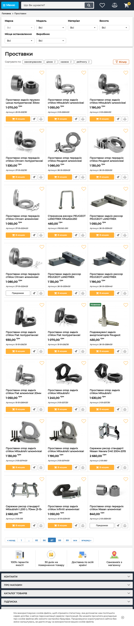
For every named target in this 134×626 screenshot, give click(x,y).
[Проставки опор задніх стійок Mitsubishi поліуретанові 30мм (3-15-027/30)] (109, 374)
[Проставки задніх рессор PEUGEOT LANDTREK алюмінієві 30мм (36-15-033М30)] (67, 258)
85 (36, 540)
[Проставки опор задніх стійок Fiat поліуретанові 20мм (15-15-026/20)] (25, 316)
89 (67, 540)
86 (44, 540)
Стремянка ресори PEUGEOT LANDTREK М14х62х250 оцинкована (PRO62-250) (66, 219)
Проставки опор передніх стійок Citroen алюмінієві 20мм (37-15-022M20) (23, 219)
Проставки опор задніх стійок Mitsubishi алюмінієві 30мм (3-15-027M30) (66, 451)
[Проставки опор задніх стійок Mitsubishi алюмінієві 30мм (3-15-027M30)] (67, 432)
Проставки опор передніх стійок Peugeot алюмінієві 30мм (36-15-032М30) (107, 160)
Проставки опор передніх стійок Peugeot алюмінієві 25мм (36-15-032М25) (65, 160)
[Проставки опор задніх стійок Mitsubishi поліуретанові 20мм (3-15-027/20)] (67, 374)
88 (59, 540)
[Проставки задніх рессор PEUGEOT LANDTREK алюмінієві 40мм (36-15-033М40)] (109, 258)
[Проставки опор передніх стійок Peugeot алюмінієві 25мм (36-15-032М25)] (67, 142)
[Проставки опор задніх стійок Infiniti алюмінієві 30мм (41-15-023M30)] (67, 490)
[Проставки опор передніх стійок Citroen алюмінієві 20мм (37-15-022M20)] (25, 200)
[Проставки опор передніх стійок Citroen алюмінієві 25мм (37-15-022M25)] (25, 258)
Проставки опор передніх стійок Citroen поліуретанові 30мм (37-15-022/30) (24, 160)
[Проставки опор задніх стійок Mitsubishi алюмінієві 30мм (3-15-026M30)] (109, 84)
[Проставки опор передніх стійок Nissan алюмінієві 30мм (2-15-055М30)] (109, 490)
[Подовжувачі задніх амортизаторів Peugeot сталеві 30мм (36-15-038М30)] (109, 316)
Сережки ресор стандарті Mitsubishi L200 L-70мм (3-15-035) (24, 509)
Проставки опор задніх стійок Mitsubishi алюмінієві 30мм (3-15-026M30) (108, 102)
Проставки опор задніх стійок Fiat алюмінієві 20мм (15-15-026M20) (23, 393)
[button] (20, 27)
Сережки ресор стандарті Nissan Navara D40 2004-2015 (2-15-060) (108, 451)
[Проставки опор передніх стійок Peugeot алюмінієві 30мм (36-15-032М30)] (109, 142)
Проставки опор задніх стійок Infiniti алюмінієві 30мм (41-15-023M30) (63, 509)
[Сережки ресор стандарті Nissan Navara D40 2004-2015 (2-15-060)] (109, 432)
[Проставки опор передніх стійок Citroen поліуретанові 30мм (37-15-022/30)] (25, 142)
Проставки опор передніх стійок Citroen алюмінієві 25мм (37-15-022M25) (23, 277)
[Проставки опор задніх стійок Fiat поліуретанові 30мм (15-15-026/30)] (67, 316)
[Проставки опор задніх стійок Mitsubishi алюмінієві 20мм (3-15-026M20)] (67, 84)
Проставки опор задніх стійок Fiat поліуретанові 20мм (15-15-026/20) (22, 335)
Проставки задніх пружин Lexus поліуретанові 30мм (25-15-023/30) (23, 102)
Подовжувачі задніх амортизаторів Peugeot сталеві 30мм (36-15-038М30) (108, 335)
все (75, 540)
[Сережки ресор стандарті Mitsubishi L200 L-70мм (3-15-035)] (25, 490)
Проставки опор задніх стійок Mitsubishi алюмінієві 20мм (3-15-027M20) (24, 451)
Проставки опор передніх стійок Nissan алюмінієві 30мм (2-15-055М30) (107, 509)
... (29, 540)
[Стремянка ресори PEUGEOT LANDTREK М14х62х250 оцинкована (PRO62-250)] (67, 200)
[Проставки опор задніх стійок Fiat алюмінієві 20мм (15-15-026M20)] (25, 374)
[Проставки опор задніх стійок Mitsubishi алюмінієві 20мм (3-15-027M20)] (25, 432)
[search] (57, 5)
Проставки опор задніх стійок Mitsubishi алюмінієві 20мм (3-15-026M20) (66, 102)
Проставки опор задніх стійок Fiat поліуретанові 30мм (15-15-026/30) (64, 335)
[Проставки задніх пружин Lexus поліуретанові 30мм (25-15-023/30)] (25, 84)
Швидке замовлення (34, 119)
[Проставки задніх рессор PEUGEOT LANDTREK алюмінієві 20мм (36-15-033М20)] (109, 200)
